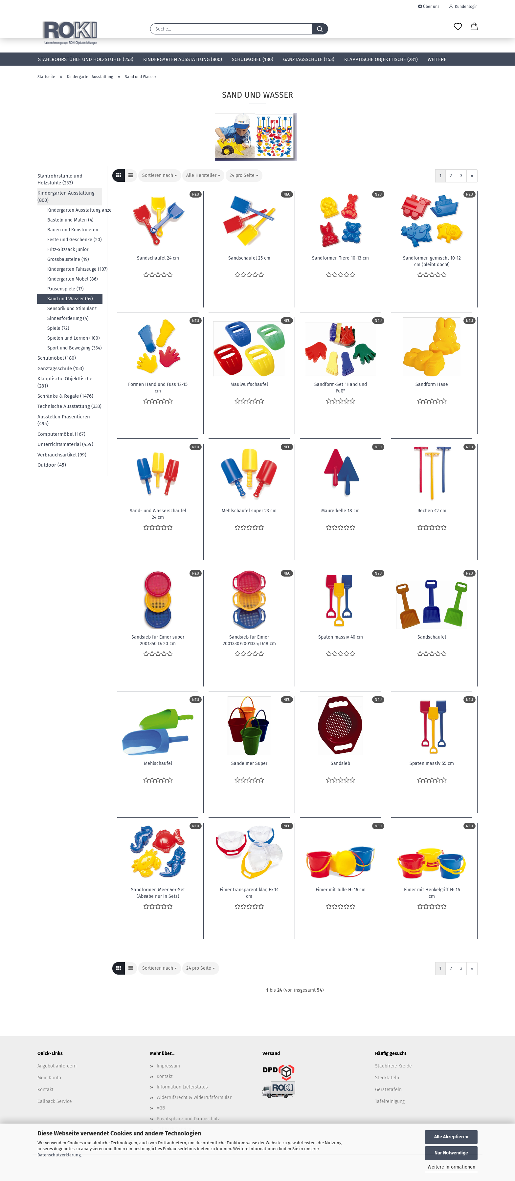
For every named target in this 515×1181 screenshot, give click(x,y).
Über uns (428, 6)
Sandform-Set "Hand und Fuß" (340, 387)
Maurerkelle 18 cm (340, 511)
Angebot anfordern (57, 1066)
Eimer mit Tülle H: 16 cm (341, 890)
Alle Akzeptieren (451, 1137)
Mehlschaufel (158, 763)
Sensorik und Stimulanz (72, 308)
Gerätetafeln (388, 1089)
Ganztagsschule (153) (308, 59)
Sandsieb (340, 763)
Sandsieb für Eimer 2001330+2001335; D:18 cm (249, 639)
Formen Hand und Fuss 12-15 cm (158, 387)
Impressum (168, 1066)
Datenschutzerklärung (59, 1154)
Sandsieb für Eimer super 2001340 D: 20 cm (157, 639)
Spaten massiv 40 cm (340, 637)
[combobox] (159, 175)
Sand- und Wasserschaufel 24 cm (158, 513)
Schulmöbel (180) (252, 59)
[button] (474, 27)
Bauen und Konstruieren (72, 230)
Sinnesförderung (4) (68, 318)
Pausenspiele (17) (65, 289)
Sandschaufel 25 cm (249, 258)
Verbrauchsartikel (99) (61, 455)
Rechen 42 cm (431, 511)
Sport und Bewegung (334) (74, 348)
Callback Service (54, 1101)
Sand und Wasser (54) (70, 299)
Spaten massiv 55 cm (432, 763)
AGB (161, 1108)
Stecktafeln (387, 1078)
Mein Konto (49, 1078)
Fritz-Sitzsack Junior (67, 249)
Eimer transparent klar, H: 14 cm (249, 892)
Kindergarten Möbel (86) (72, 279)
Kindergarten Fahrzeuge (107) (74, 269)
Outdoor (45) (51, 465)
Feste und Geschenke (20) (74, 240)
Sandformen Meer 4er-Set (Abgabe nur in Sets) (158, 892)
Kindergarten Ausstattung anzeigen (74, 210)
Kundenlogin (463, 6)
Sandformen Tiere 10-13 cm (340, 258)
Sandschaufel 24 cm (158, 258)
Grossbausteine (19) (68, 259)
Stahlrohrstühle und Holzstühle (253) (85, 59)
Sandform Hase (431, 384)
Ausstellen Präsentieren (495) (63, 420)
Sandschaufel (431, 637)
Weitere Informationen (451, 1167)
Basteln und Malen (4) (70, 220)
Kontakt (45, 1089)
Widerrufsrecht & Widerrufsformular (194, 1097)
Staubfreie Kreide (393, 1066)
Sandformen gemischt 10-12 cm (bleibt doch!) (432, 260)
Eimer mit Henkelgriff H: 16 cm (432, 892)
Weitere (437, 59)
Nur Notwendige (451, 1153)
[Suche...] (320, 28)
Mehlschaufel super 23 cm (249, 511)
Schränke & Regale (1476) (65, 396)
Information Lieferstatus (182, 1087)
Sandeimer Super (249, 763)
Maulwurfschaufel (249, 384)
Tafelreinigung (390, 1101)
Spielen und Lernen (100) (73, 338)
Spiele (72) (58, 328)
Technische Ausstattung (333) (69, 406)
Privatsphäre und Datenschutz (188, 1119)
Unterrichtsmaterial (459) (65, 444)
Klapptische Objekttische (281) (381, 59)
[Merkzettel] (458, 27)
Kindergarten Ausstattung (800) (182, 59)
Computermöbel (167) (61, 434)
